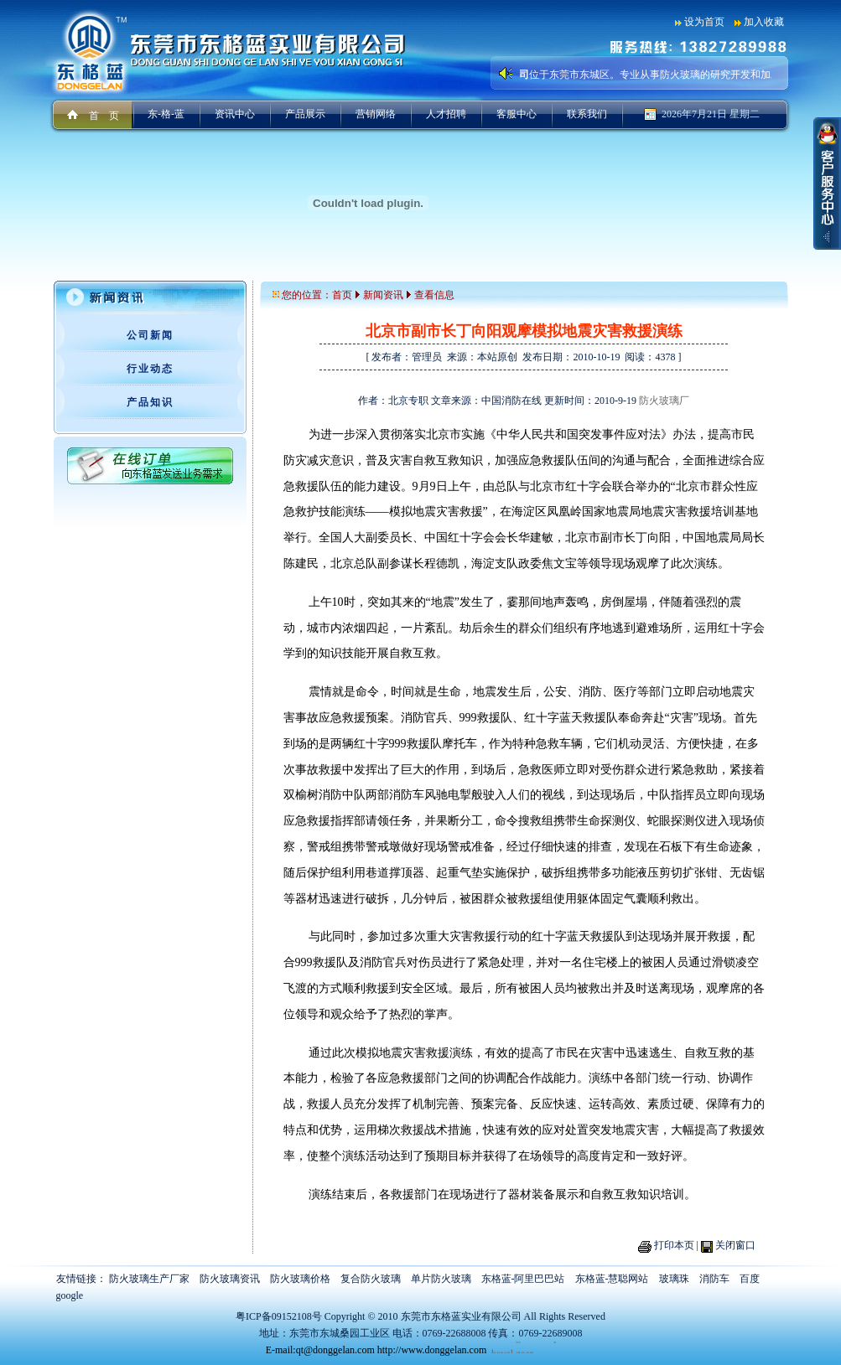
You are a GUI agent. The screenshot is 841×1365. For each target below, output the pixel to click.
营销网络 (376, 114)
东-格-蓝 (166, 114)
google (70, 1295)
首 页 (104, 116)
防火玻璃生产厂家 (149, 1279)
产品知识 (150, 402)
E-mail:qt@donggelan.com (320, 1350)
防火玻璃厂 (664, 400)
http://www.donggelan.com (432, 1350)
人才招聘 (446, 114)
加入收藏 (764, 22)
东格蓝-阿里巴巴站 (523, 1279)
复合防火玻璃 (370, 1279)
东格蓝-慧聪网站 (612, 1279)
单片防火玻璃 (441, 1279)
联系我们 (587, 114)
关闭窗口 (735, 1245)
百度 (750, 1279)
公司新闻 (150, 335)
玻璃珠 (674, 1279)
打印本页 (674, 1245)
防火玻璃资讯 (230, 1279)
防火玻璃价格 (300, 1279)
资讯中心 (235, 114)
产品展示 (305, 114)
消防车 (714, 1279)
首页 (342, 295)
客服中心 (516, 114)
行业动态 (150, 369)
